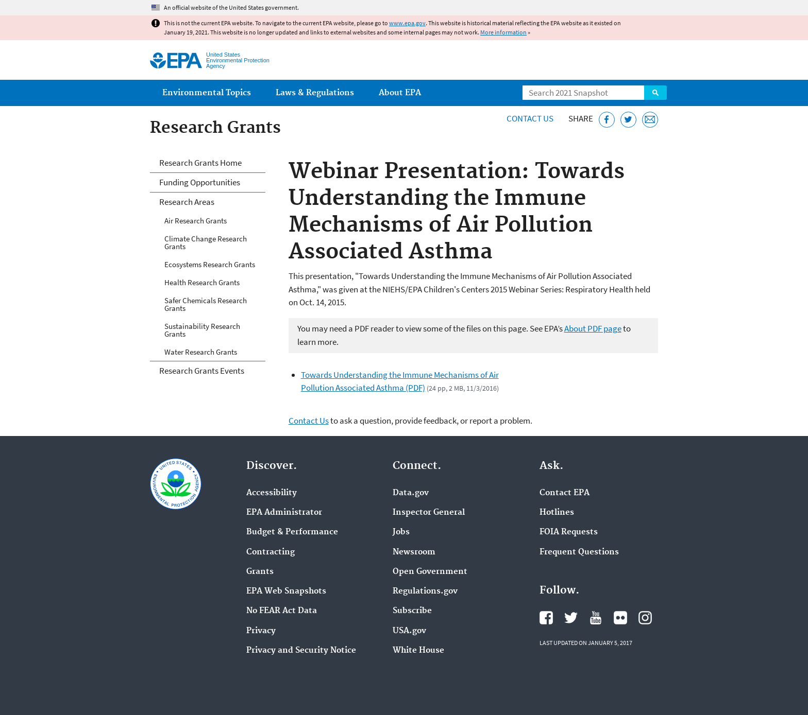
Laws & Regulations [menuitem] (315, 93)
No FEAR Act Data (281, 611)
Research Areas (186, 201)
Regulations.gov (425, 591)
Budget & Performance (292, 532)
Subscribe (412, 611)
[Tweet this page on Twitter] (628, 120)
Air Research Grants (195, 220)
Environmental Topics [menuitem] (206, 93)
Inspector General (429, 512)
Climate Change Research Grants (205, 242)
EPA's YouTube (595, 617)
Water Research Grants (200, 352)
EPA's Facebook (546, 617)
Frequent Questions (579, 552)
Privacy (261, 631)
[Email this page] (650, 120)
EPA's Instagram (645, 617)
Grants (260, 572)
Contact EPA (565, 493)
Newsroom (414, 552)
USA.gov (409, 631)
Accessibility (271, 493)
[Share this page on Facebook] (607, 120)
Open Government (430, 572)
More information (503, 32)
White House (418, 650)
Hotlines (557, 512)
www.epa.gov (407, 23)
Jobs (401, 532)
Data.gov (411, 493)
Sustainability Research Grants (202, 330)
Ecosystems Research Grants (209, 264)
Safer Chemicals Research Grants (205, 304)
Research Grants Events (201, 370)
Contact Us (530, 118)
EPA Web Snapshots (286, 591)
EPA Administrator (284, 512)
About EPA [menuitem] (400, 93)
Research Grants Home (200, 162)
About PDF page (592, 328)
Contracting (270, 552)
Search (655, 92)
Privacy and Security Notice (301, 650)
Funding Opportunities (199, 182)
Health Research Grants (202, 282)
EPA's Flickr (620, 617)
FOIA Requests (569, 532)
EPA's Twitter (571, 617)
